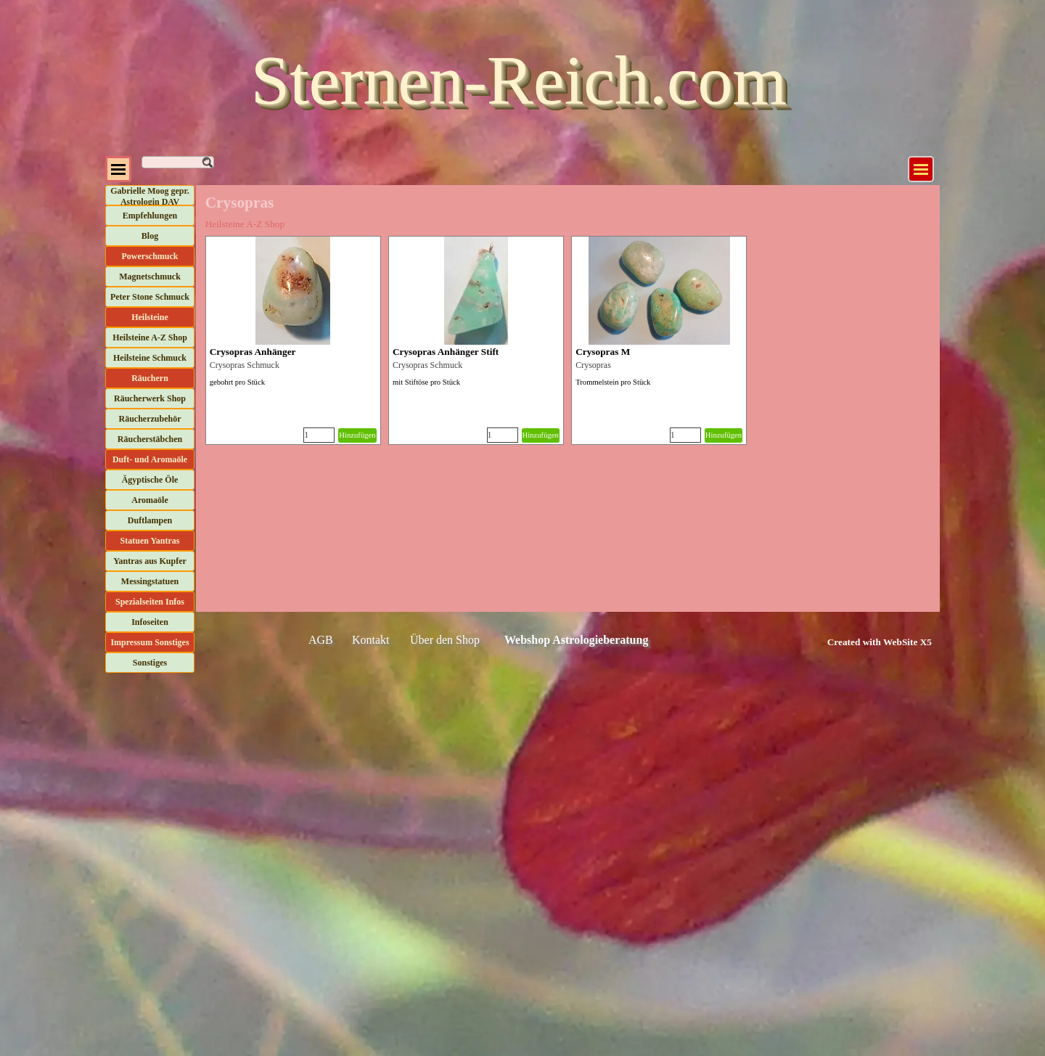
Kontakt (371, 640)
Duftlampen (150, 520)
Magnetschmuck (150, 276)
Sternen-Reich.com (519, 80)
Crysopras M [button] (602, 351)
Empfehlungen (150, 215)
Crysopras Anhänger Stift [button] (446, 351)
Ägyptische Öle (150, 480)
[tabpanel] (863, 642)
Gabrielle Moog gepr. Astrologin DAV (149, 196)
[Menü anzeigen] (921, 169)
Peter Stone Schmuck (149, 297)
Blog (150, 236)
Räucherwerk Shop (150, 398)
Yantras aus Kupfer (150, 561)
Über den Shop (445, 640)
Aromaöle (149, 500)
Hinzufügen (357, 435)
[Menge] (319, 435)
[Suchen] (178, 162)
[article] (293, 340)
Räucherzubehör (150, 419)
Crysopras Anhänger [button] (253, 351)
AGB (320, 640)
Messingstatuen (150, 581)
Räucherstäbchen (150, 439)
